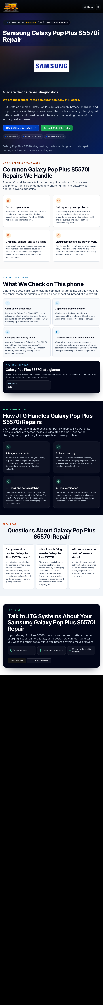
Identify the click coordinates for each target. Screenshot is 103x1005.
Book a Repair (16, 660)
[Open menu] (98, 7)
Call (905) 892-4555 (39, 660)
